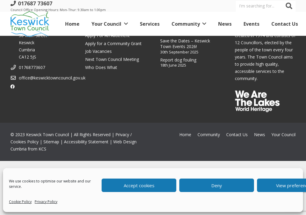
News (259, 134)
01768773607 (32, 67)
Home (185, 134)
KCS (42, 149)
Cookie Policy (20, 201)
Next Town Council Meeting (112, 59)
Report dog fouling (178, 60)
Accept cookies (139, 185)
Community (209, 134)
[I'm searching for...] (266, 6)
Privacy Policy (46, 201)
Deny (216, 185)
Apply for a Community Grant (113, 43)
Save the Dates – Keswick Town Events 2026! (185, 44)
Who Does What (101, 67)
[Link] (29, 24)
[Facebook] (12, 87)
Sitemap (51, 142)
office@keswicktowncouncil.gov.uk (52, 78)
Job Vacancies (98, 51)
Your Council (283, 134)
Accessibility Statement (86, 142)
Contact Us (237, 134)
